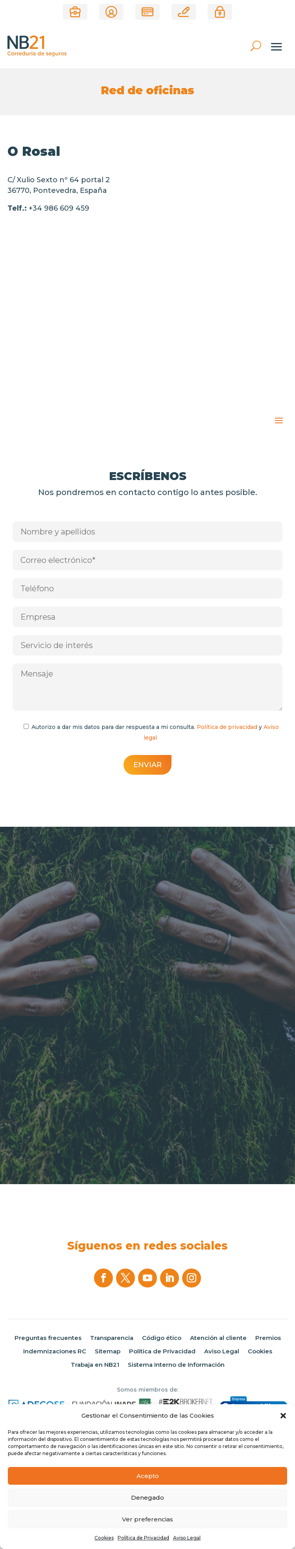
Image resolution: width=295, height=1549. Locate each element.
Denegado (147, 1497)
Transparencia (111, 1338)
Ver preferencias (147, 1519)
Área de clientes (111, 12)
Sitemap (107, 1351)
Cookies (104, 1538)
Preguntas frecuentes (48, 1338)
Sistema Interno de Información (176, 1364)
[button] (283, 1416)
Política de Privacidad (143, 1538)
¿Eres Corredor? (75, 12)
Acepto (147, 1476)
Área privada (220, 12)
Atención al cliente (218, 1338)
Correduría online (184, 12)
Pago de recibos (147, 12)
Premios (268, 1338)
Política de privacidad (227, 727)
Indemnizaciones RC (54, 1351)
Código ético (161, 1338)
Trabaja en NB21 (95, 1364)
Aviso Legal (187, 1538)
